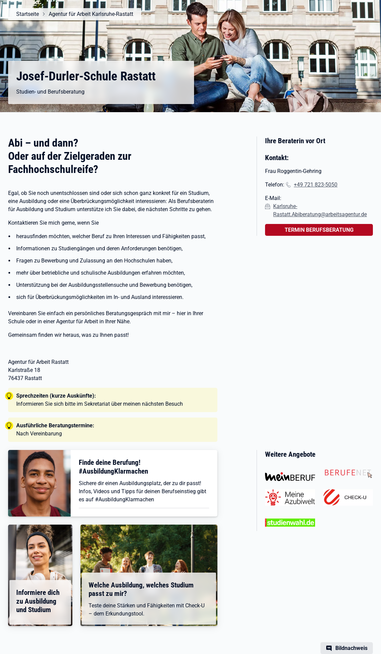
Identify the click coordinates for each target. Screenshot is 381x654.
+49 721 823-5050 (315, 184)
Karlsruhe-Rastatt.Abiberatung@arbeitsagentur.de (320, 210)
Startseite (27, 14)
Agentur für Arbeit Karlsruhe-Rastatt (91, 14)
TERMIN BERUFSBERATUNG (319, 230)
